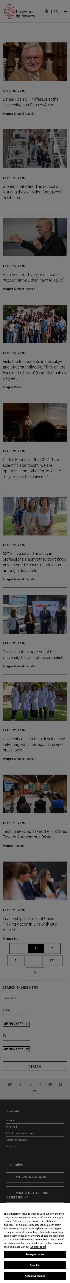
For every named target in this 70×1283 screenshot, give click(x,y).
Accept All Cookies (35, 1276)
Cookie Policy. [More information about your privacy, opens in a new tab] (38, 1246)
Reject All (35, 1265)
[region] (35, 1243)
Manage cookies (35, 1254)
